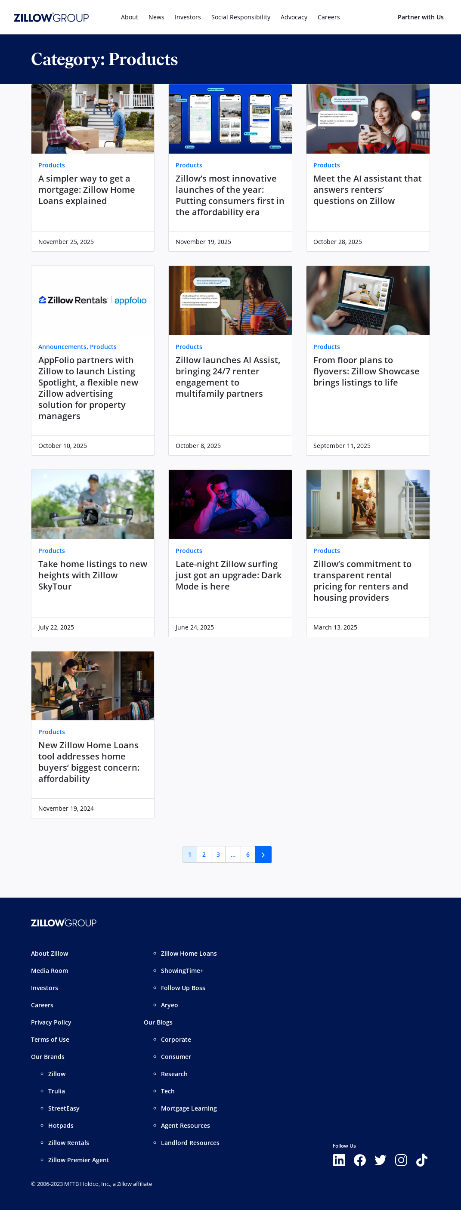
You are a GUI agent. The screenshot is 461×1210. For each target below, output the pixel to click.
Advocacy (294, 17)
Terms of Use (50, 1039)
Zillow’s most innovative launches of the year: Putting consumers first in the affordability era (230, 195)
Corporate (176, 1039)
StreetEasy (64, 1108)
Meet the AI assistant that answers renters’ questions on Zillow (367, 190)
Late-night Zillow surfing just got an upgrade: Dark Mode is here (229, 575)
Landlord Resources (190, 1143)
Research (174, 1074)
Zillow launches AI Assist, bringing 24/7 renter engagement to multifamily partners (228, 377)
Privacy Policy (51, 1022)
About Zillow (49, 953)
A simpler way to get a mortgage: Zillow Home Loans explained (86, 190)
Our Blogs (158, 1022)
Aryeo (169, 1005)
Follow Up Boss (183, 988)
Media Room (49, 970)
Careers (42, 1005)
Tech (168, 1091)
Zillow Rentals (68, 1143)
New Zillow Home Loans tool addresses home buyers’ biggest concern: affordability (88, 762)
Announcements (62, 347)
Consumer (176, 1057)
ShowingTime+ (182, 970)
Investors (188, 17)
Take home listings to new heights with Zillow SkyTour (92, 575)
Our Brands (48, 1057)
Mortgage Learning (189, 1108)
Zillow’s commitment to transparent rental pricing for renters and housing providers (362, 581)
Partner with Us (421, 17)
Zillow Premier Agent (78, 1160)
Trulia (56, 1091)
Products (51, 165)
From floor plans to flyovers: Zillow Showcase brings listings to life (366, 371)
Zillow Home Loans (189, 953)
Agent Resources (185, 1125)
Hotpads (61, 1125)
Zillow (56, 1074)
